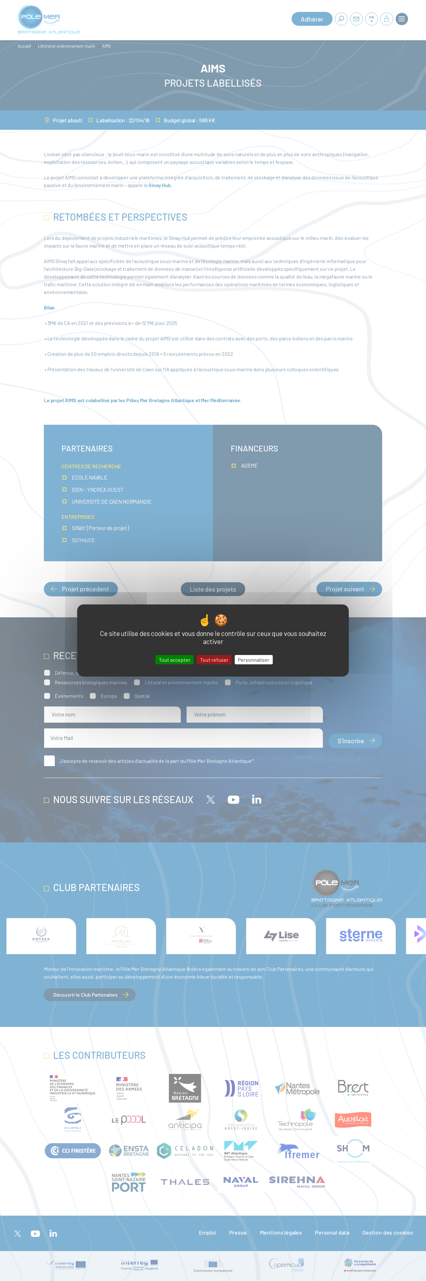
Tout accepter (174, 660)
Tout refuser (214, 660)
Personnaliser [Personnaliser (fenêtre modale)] (253, 660)
